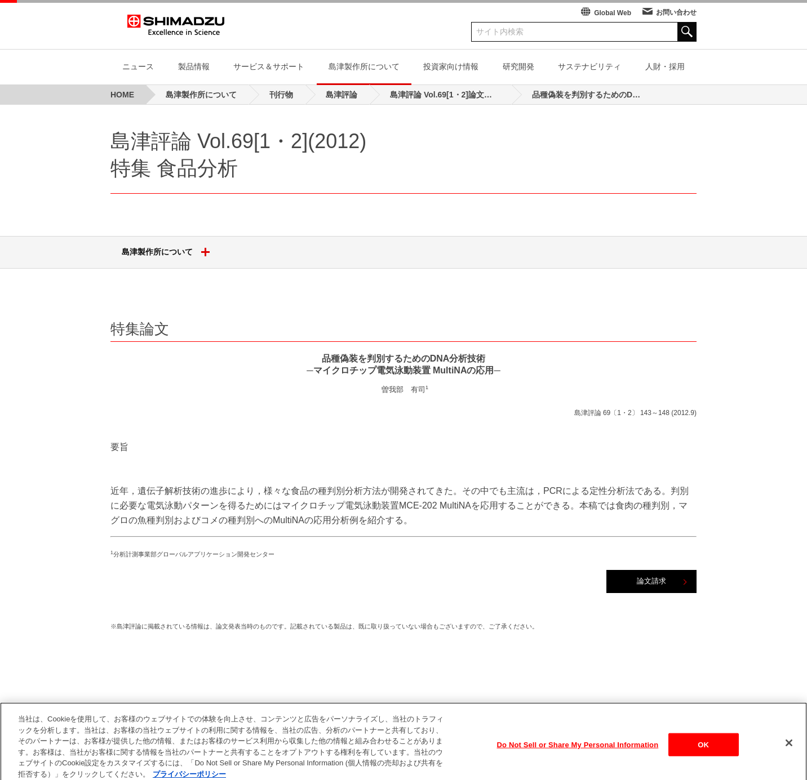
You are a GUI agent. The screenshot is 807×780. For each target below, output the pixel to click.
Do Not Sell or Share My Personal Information (578, 752)
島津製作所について (364, 66)
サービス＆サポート (268, 66)
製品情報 (194, 66)
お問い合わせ (676, 12)
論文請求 (651, 581)
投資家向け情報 (450, 66)
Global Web (612, 13)
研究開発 (518, 66)
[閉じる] (789, 750)
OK (703, 752)
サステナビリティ (589, 66)
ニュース (138, 66)
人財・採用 (665, 66)
